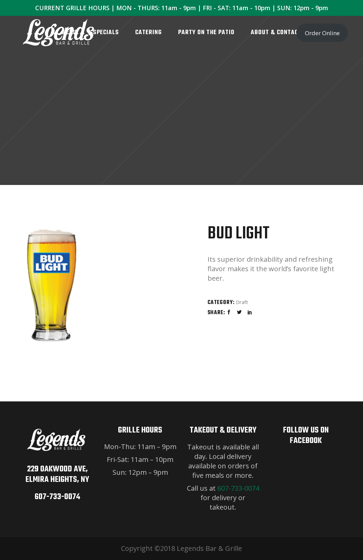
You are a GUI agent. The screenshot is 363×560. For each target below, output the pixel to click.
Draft (242, 302)
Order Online (322, 33)
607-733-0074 (57, 497)
